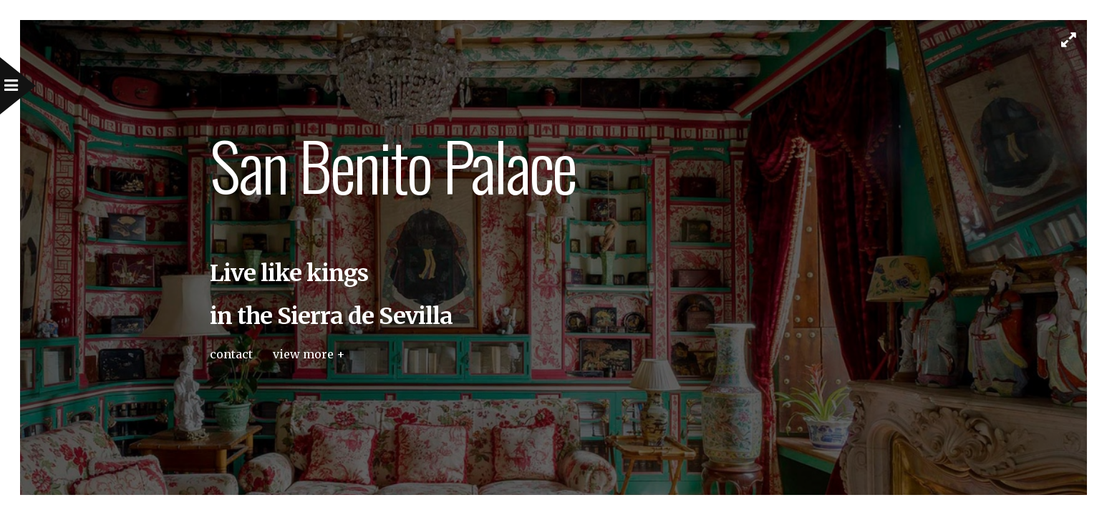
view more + (309, 354)
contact (231, 354)
